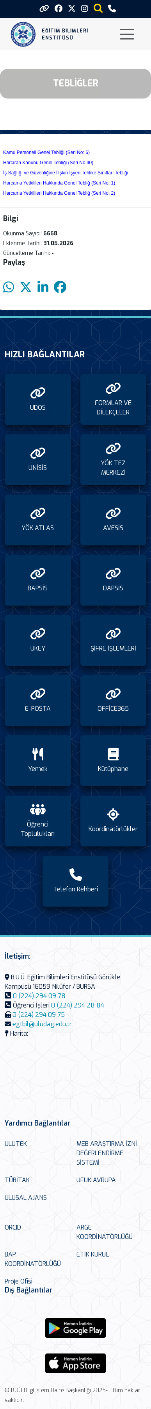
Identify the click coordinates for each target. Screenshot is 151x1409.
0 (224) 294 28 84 (77, 1005)
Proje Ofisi (18, 1281)
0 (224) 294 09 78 (39, 996)
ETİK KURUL (92, 1254)
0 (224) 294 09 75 (38, 1015)
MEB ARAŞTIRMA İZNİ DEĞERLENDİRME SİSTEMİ (106, 1153)
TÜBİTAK (17, 1180)
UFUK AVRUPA (96, 1180)
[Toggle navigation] (127, 34)
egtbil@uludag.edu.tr (42, 1024)
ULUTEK (16, 1144)
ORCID (13, 1227)
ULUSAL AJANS (26, 1198)
